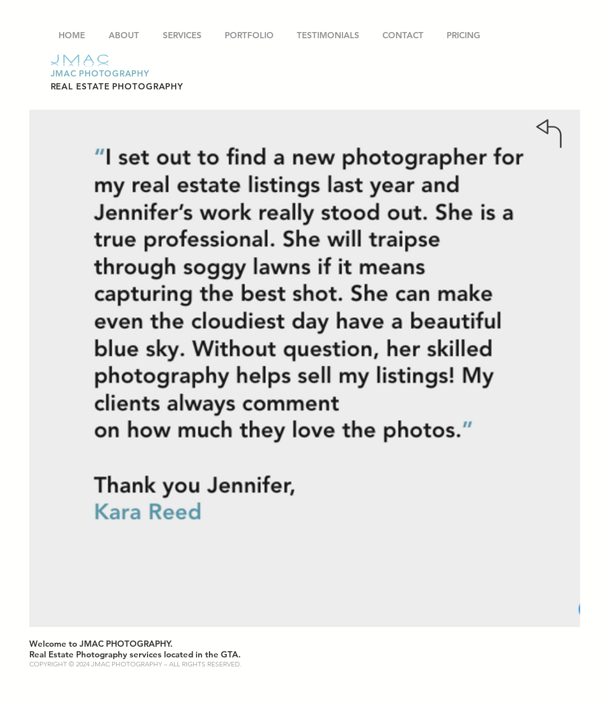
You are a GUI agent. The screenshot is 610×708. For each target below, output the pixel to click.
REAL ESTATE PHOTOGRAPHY (117, 86)
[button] (249, 35)
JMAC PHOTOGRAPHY (100, 73)
